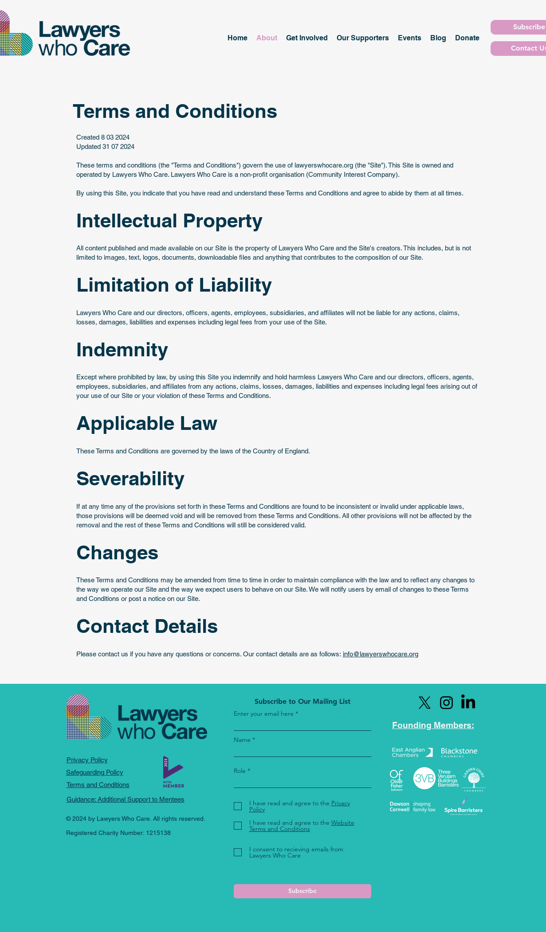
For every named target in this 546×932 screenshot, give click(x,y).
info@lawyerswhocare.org (380, 654)
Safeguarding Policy (94, 772)
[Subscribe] (302, 891)
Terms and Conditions (98, 784)
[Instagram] (446, 702)
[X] (424, 702)
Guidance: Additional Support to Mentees (126, 799)
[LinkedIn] (468, 702)
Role (240, 771)
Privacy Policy (87, 760)
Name (242, 740)
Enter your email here (264, 713)
